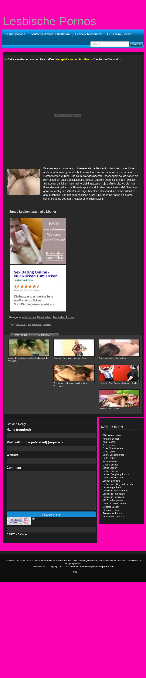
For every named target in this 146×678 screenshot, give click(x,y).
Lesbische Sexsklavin (114, 497)
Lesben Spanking (112, 481)
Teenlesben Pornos (63, 317)
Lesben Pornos (39, 566)
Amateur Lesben (111, 438)
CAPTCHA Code (17, 534)
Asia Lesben (109, 445)
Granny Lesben (110, 464)
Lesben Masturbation (113, 477)
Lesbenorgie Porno (112, 487)
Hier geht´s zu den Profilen (72, 59)
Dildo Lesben (44, 317)
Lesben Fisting (110, 471)
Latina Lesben (110, 468)
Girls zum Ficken (119, 34)
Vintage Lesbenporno (113, 516)
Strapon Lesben (111, 510)
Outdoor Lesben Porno (114, 503)
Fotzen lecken (110, 461)
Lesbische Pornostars (114, 494)
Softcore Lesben (111, 507)
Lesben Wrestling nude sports (118, 484)
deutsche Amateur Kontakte (50, 34)
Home (74, 571)
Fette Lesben (109, 458)
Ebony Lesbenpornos (113, 455)
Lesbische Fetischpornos (115, 490)
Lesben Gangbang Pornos (116, 474)
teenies (47, 324)
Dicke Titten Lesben (113, 448)
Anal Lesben (29, 317)
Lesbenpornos (15, 34)
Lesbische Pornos (49, 21)
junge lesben (35, 324)
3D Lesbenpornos (112, 435)
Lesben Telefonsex (88, 34)
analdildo (21, 324)
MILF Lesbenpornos (113, 500)
